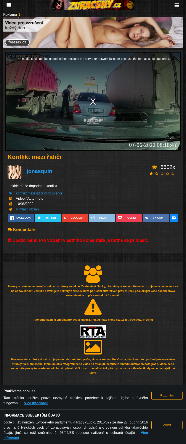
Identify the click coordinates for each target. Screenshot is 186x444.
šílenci (57, 193)
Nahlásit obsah (27, 209)
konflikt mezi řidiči (29, 193)
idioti (47, 193)
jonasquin (39, 171)
